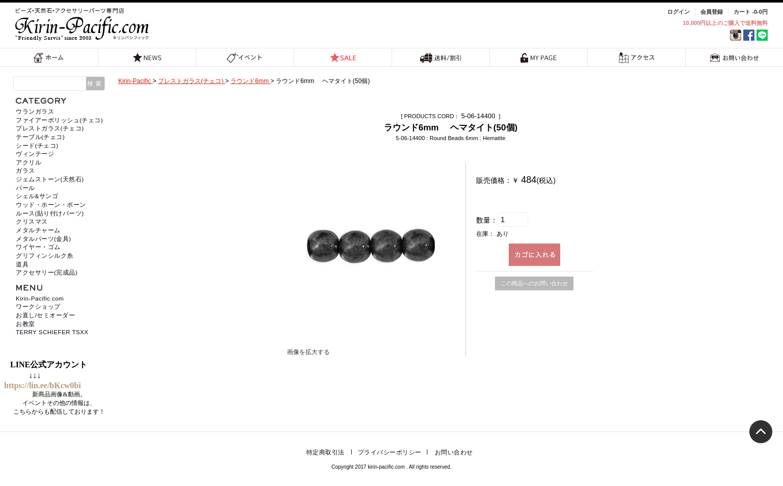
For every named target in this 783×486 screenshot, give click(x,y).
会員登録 (711, 12)
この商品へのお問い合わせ (534, 283)
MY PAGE (539, 57)
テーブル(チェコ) (40, 137)
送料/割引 (441, 57)
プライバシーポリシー (390, 452)
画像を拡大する (308, 352)
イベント (245, 57)
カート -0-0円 (751, 12)
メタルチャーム (38, 230)
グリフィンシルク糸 (44, 256)
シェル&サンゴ (37, 196)
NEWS (147, 57)
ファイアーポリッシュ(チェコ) (59, 120)
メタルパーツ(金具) (43, 239)
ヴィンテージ (35, 154)
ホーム (49, 57)
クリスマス (32, 222)
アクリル (28, 162)
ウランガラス (35, 112)
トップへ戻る (761, 432)
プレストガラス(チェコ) (50, 128)
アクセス (636, 57)
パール (25, 188)
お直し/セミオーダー (45, 315)
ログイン (678, 12)
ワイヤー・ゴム (38, 247)
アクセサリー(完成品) (46, 272)
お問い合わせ (734, 57)
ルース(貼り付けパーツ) (50, 213)
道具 (22, 264)
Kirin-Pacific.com (40, 298)
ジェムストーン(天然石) (50, 179)
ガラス (25, 171)
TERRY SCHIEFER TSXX (52, 332)
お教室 (25, 324)
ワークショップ (38, 307)
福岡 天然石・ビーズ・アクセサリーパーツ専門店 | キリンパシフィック (83, 24)
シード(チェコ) (37, 146)
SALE (343, 57)
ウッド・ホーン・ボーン (51, 205)
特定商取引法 (325, 452)
